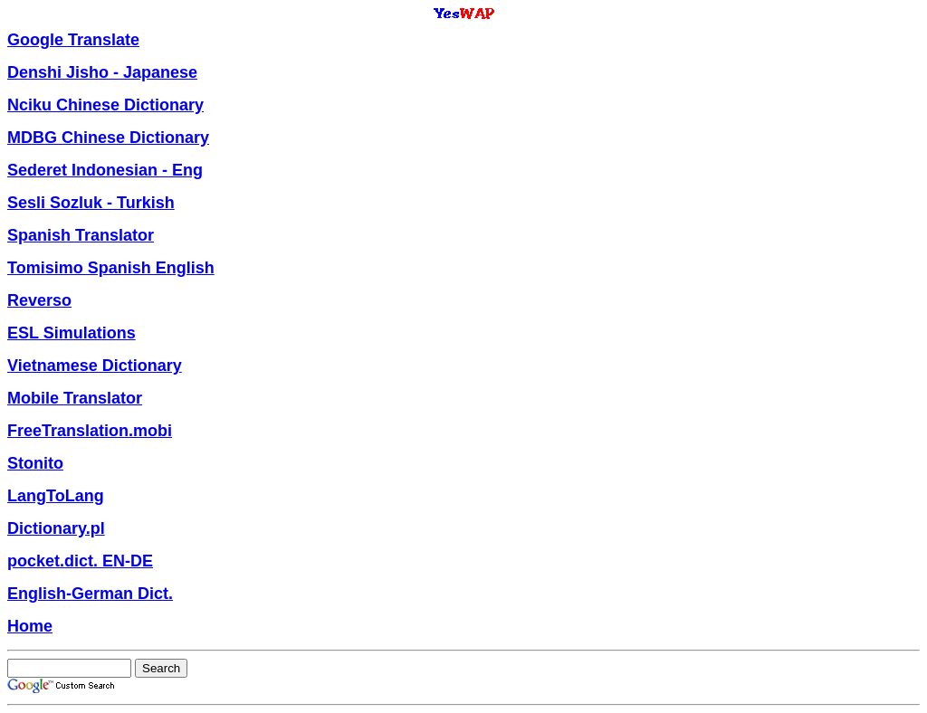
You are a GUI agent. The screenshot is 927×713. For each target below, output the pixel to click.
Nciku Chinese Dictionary (105, 105)
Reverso (39, 300)
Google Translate (73, 40)
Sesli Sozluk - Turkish (91, 203)
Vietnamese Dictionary (94, 365)
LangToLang (55, 496)
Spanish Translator (80, 235)
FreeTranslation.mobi (89, 431)
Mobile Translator (74, 398)
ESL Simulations (71, 333)
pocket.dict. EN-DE (80, 561)
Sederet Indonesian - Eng (105, 170)
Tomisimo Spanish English (111, 268)
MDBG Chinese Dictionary (108, 137)
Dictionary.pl (56, 528)
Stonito (35, 463)
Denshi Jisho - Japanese (102, 72)
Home (30, 626)
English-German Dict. (90, 594)
